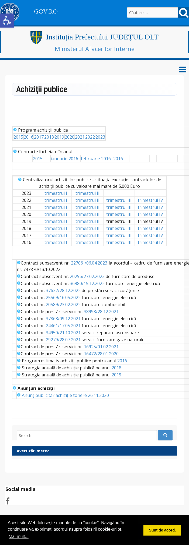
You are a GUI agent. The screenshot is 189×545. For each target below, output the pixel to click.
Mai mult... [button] (19, 536)
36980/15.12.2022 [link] (87, 283)
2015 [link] (18, 137)
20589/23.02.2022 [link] (63, 304)
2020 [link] (69, 137)
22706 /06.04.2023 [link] (89, 263)
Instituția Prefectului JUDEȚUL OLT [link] (102, 37)
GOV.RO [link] (46, 11)
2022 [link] (90, 137)
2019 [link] (59, 137)
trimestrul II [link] (87, 193)
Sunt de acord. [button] (162, 530)
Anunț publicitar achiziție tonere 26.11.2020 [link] (65, 395)
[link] (7, 21)
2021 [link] (80, 137)
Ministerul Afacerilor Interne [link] (95, 49)
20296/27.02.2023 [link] (87, 276)
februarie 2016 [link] (96, 159)
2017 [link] (39, 137)
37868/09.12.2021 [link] (63, 319)
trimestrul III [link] (119, 200)
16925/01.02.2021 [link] (101, 347)
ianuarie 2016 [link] (64, 159)
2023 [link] (100, 137)
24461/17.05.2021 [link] (63, 326)
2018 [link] (49, 137)
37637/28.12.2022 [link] (63, 290)
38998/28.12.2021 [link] (101, 312)
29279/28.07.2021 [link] (63, 340)
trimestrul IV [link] (150, 200)
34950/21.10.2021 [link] (63, 333)
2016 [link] (28, 137)
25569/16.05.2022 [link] (63, 297)
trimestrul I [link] (55, 193)
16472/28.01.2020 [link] (101, 354)
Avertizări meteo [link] (33, 450)
